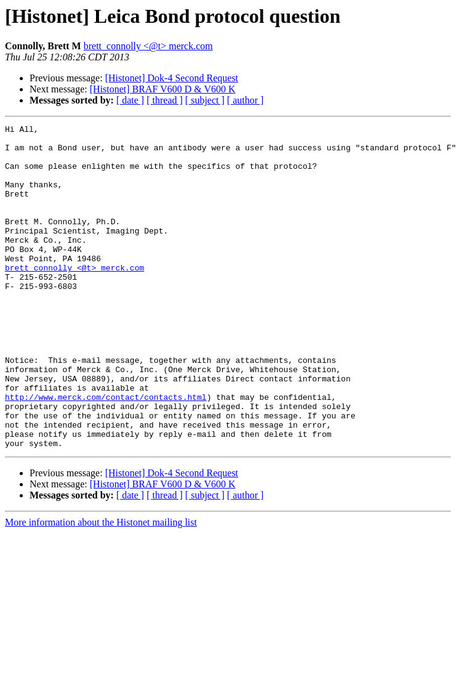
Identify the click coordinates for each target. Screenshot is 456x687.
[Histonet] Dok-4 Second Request (171, 78)
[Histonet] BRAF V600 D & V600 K (163, 89)
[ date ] (130, 100)
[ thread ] (164, 100)
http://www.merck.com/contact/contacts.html (106, 452)
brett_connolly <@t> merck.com (148, 46)
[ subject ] (205, 100)
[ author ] (245, 100)
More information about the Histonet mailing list (101, 587)
